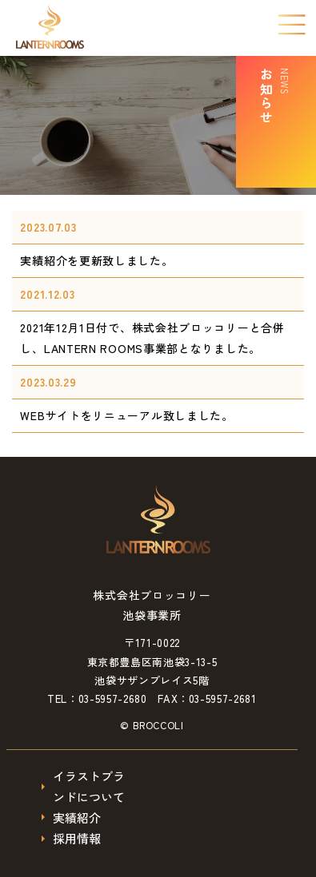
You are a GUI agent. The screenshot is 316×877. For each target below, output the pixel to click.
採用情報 (77, 838)
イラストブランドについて (89, 786)
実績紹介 (77, 817)
